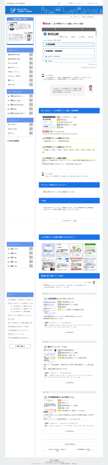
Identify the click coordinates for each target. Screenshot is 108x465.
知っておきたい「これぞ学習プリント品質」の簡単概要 (24, 303)
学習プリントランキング (75, 3)
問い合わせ (74, 463)
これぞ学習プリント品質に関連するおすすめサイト (23, 323)
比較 (21, 109)
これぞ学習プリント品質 (69, 221)
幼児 (21, 253)
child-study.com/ (59, 462)
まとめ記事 (20, 63)
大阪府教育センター (68, 302)
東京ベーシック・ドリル (16, 334)
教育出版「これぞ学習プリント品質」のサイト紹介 (23, 299)
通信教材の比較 (20, 59)
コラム (20, 80)
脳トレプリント (20, 71)
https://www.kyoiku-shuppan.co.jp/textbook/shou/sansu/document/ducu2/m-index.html (68, 134)
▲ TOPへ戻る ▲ (20, 346)
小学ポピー (20, 124)
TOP (59, 3)
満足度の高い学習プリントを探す (18, 326)
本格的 (46, 150)
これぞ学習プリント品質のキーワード (22, 309)
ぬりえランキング (92, 3)
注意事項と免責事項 (65, 463)
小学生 (21, 248)
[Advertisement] (20, 228)
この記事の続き (69, 332)
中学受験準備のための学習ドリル (18, 338)
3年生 (70, 150)
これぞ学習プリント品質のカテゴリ (21, 306)
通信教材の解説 (20, 54)
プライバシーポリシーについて (51, 463)
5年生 (82, 150)
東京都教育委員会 (67, 350)
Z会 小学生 (20, 129)
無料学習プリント (21, 96)
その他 (20, 84)
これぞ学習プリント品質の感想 (20, 311)
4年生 (76, 150)
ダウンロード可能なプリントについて (19, 315)
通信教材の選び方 (21, 113)
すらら (20, 133)
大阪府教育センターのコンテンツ (18, 330)
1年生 (21, 261)
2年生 (21, 266)
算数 (21, 257)
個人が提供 (21, 100)
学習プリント (20, 67)
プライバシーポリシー (36, 463)
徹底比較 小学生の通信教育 (16, 3)
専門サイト (65, 403)
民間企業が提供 (21, 104)
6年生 (88, 150)
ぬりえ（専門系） (20, 76)
